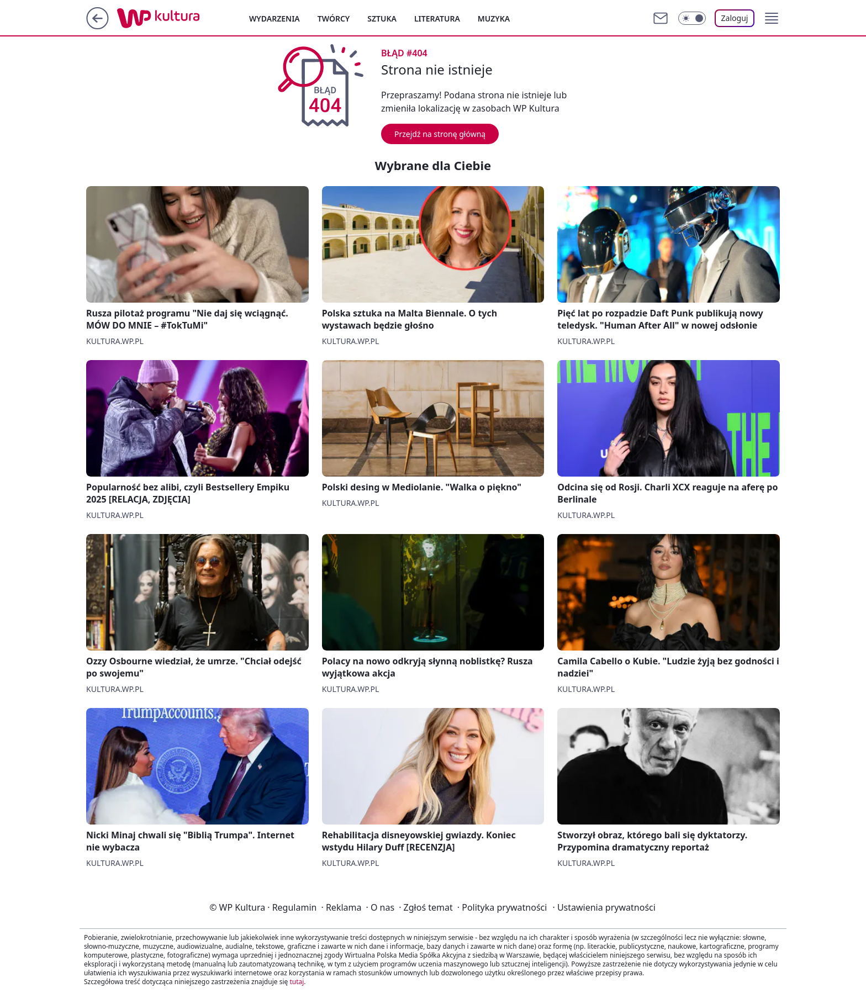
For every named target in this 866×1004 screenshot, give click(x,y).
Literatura (437, 18)
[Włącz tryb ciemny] (692, 18)
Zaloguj (734, 18)
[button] (771, 18)
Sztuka (382, 18)
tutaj (296, 981)
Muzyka (494, 18)
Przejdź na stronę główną (439, 134)
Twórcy (334, 18)
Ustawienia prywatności (603, 907)
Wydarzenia (274, 18)
